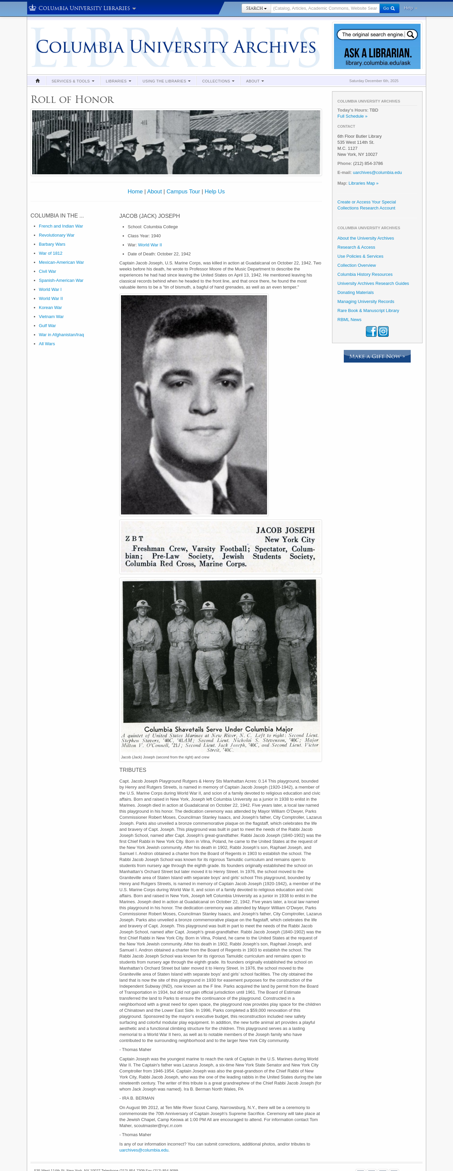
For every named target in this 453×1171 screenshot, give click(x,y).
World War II (51, 298)
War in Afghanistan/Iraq (61, 334)
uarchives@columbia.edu (143, 1125)
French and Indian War (61, 226)
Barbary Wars (52, 244)
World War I (50, 289)
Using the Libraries (167, 81)
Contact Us (122, 1153)
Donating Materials (355, 292)
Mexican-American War (61, 262)
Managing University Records (365, 301)
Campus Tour (183, 191)
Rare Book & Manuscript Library (368, 310)
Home (135, 191)
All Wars (47, 343)
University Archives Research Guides (373, 283)
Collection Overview (356, 265)
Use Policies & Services (360, 256)
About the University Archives (365, 238)
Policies (59, 1153)
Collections (218, 81)
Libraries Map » (363, 183)
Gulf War (47, 325)
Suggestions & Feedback (89, 1153)
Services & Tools (73, 81)
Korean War (50, 307)
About (255, 81)
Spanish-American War (61, 280)
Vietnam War (51, 316)
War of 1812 (50, 253)
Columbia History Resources (365, 274)
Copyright (42, 1153)
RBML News (349, 319)
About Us (141, 1153)
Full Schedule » (352, 116)
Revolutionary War (56, 235)
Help (410, 7)
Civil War (47, 271)
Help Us (215, 191)
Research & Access (356, 247)
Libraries (118, 81)
